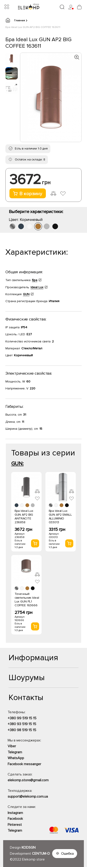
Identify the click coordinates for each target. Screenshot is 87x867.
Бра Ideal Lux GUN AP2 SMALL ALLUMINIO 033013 (60, 516)
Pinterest (15, 824)
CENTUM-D (41, 853)
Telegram (15, 752)
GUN (26, 294)
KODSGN (29, 847)
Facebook (15, 818)
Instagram (15, 813)
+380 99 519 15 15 (22, 718)
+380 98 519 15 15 (22, 730)
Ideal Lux (37, 287)
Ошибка (67, 853)
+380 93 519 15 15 (22, 724)
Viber (12, 746)
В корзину (27, 194)
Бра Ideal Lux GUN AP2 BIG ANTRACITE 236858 (24, 516)
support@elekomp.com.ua (28, 796)
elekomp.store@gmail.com (28, 780)
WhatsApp (16, 758)
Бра (34, 280)
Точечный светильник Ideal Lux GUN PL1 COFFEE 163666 (27, 599)
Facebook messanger (24, 764)
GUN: (17, 463)
